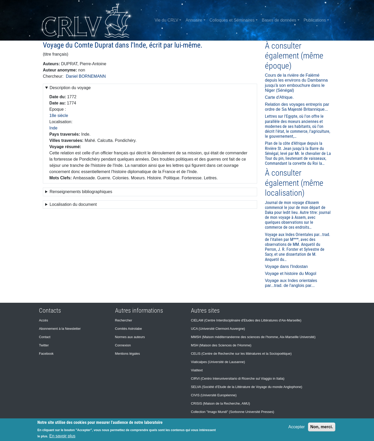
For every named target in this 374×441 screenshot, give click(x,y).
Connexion (123, 345)
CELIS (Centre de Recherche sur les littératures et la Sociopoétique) (241, 354)
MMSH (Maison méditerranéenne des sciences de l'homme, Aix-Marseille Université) (253, 337)
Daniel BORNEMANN (86, 76)
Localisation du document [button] (73, 204)
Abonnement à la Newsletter (60, 329)
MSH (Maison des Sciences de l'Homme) (221, 345)
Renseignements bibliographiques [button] (81, 191)
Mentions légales (127, 354)
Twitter (44, 345)
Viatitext (197, 370)
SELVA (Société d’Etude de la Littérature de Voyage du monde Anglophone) (246, 387)
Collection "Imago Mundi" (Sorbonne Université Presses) (232, 412)
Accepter (296, 427)
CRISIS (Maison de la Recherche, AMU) (220, 403)
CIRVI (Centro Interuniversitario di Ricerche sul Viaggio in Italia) (237, 378)
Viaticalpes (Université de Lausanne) (218, 362)
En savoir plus (62, 436)
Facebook (46, 354)
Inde (53, 128)
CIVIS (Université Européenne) (214, 395)
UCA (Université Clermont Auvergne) (218, 329)
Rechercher (123, 320)
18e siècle (58, 115)
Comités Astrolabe (128, 329)
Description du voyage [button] (70, 87)
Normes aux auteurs (130, 337)
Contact (44, 337)
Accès (43, 320)
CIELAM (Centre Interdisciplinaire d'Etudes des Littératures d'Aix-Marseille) (246, 320)
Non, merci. (321, 427)
